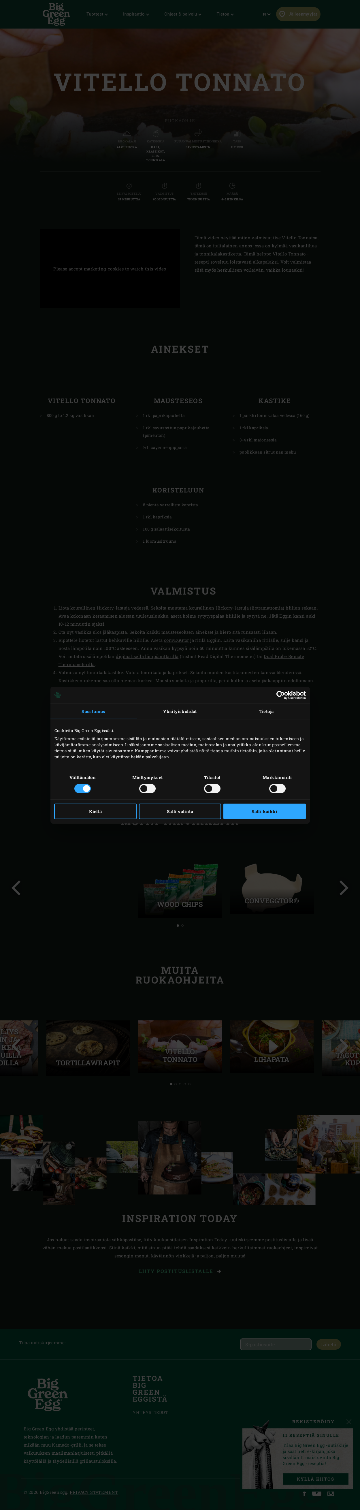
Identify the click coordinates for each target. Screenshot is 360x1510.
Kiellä (95, 811)
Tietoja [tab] (266, 711)
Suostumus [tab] (93, 711)
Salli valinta (180, 811)
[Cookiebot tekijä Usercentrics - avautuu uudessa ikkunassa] (280, 695)
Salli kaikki (264, 811)
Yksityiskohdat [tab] (180, 711)
